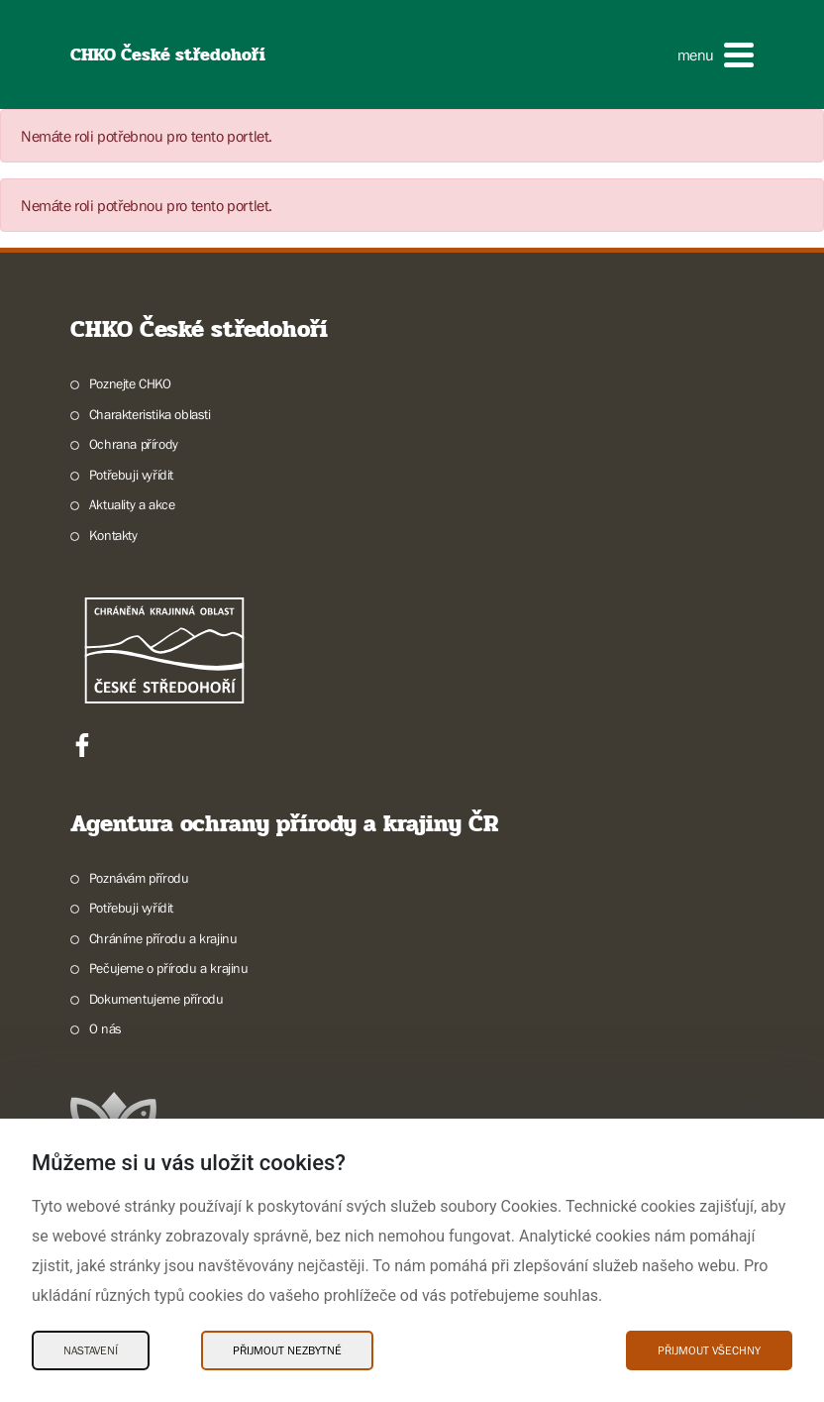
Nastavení (90, 1350)
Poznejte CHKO (130, 383)
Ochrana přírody (133, 444)
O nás (105, 1028)
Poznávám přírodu (139, 878)
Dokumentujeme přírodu (156, 999)
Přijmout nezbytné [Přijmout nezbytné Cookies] (287, 1350)
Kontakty (113, 535)
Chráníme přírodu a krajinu (163, 938)
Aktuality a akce (132, 504)
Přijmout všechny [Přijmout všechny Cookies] (709, 1350)
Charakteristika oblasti (150, 414)
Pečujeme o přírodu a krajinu (169, 968)
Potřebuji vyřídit (131, 475)
